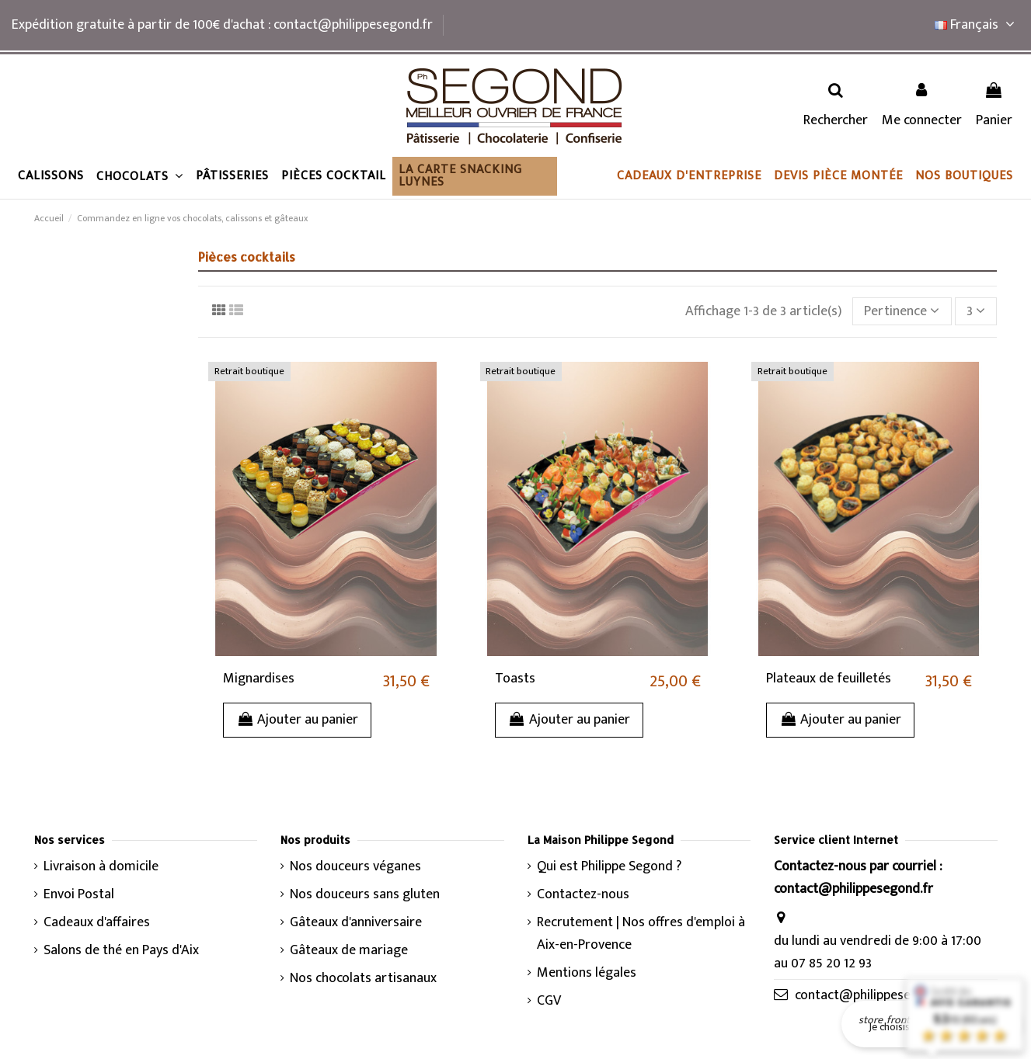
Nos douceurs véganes (355, 867)
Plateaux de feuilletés (828, 678)
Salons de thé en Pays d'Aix (121, 950)
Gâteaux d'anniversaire (356, 922)
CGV (549, 1001)
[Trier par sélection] (902, 311)
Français (977, 24)
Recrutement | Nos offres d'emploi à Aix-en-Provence (641, 934)
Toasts (515, 678)
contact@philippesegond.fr (874, 995)
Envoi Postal (79, 895)
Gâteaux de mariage (349, 950)
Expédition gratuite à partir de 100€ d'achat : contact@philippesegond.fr (222, 24)
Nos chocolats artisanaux (363, 978)
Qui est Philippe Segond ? (609, 867)
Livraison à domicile (101, 867)
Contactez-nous (583, 895)
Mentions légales (586, 973)
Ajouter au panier (297, 719)
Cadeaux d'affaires (97, 922)
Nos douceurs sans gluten (365, 895)
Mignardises (258, 678)
